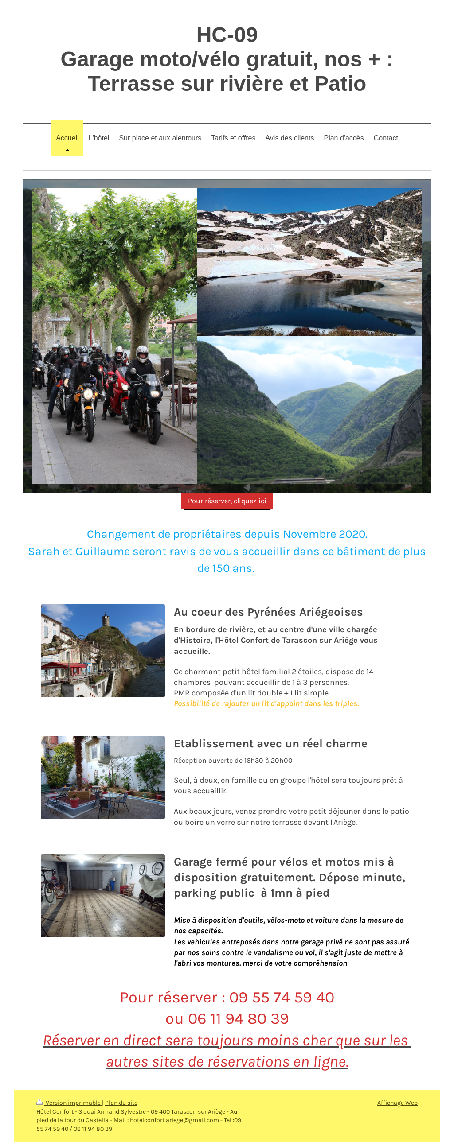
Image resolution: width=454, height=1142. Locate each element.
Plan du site (121, 1103)
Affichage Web (397, 1103)
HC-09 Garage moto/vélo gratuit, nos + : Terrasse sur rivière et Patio (227, 59)
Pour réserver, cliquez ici (227, 501)
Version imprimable (69, 1103)
